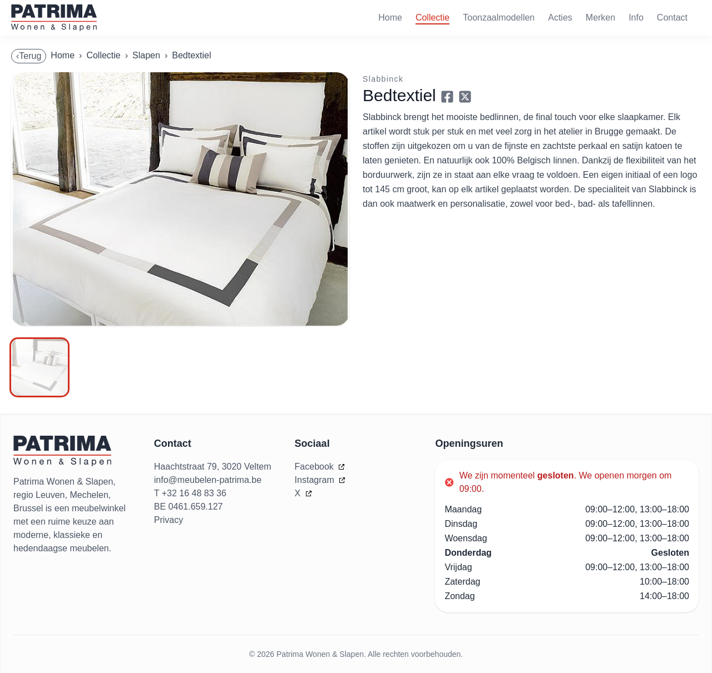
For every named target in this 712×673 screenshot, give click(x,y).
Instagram (316, 480)
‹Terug (28, 56)
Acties (560, 17)
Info (636, 17)
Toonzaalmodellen (499, 17)
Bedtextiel (191, 55)
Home (390, 17)
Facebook (316, 466)
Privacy (168, 520)
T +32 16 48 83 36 (190, 493)
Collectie (432, 17)
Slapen (146, 55)
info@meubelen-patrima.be (207, 480)
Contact (672, 17)
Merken (600, 17)
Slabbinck (383, 78)
